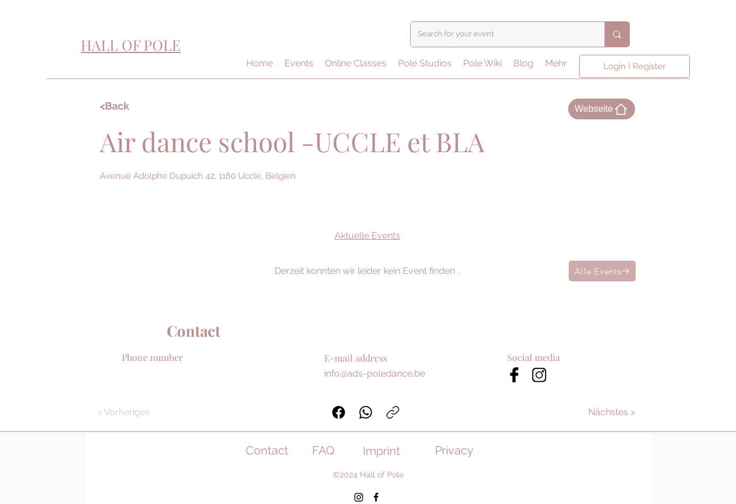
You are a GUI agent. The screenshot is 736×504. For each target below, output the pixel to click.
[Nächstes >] (612, 412)
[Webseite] (601, 109)
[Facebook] (338, 412)
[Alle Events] (602, 271)
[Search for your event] (499, 34)
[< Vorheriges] (123, 412)
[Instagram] (359, 497)
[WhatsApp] (365, 412)
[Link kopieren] (392, 412)
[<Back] (133, 106)
